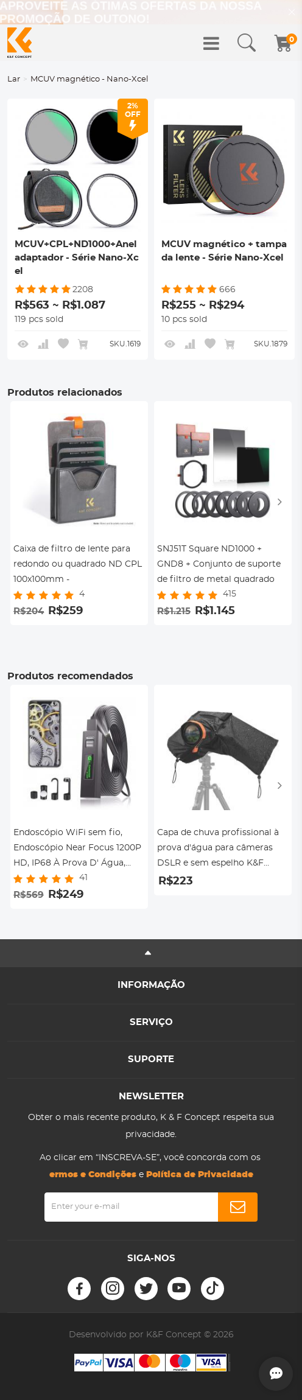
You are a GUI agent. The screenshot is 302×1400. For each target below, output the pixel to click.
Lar (13, 79)
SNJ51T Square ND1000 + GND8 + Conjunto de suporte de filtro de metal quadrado (219, 564)
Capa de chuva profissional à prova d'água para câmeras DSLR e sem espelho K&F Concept (218, 849)
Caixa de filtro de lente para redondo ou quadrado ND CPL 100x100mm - (77, 564)
